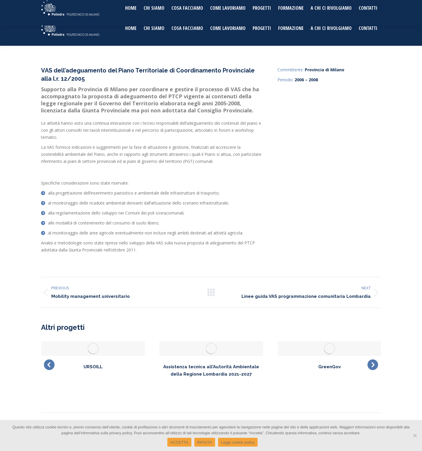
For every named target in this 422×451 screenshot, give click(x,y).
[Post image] (93, 348)
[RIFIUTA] (415, 435)
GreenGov (329, 366)
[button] (49, 364)
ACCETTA (179, 442)
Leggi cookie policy (238, 442)
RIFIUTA (204, 442)
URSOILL (93, 366)
